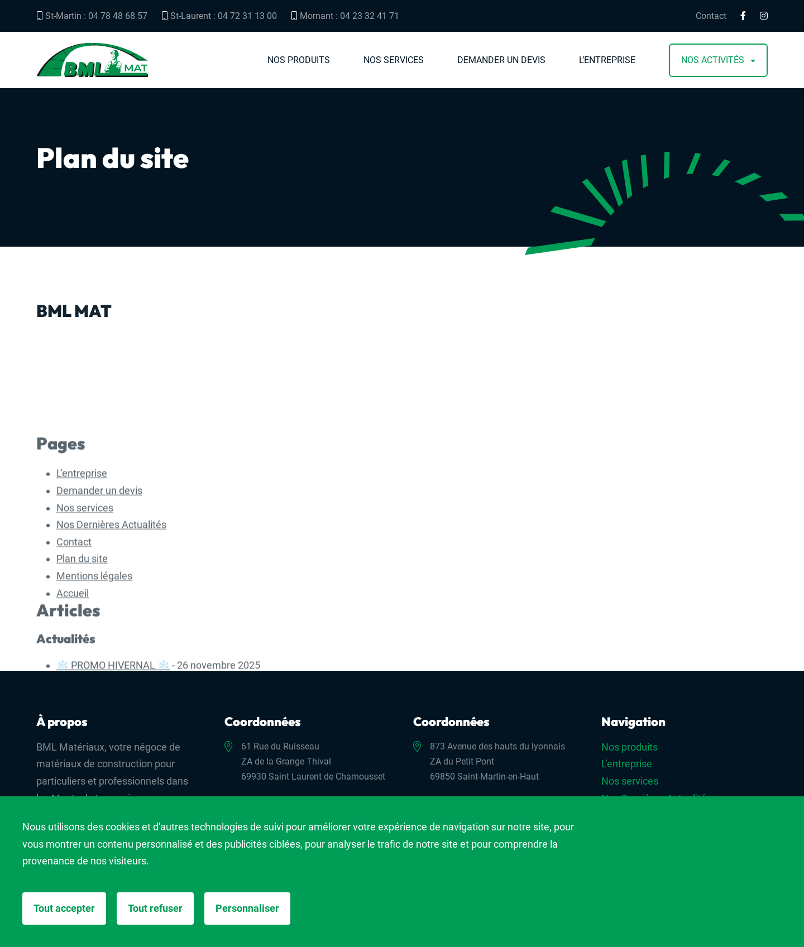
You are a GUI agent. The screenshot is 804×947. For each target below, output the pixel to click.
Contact (711, 16)
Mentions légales (94, 634)
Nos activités (712, 60)
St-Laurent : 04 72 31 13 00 (219, 16)
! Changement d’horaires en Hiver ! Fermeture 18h (167, 741)
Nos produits (298, 60)
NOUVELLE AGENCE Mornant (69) (131, 757)
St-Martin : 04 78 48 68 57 (91, 16)
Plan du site (82, 617)
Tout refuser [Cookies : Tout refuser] (155, 908)
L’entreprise (607, 60)
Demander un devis (501, 60)
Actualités (65, 697)
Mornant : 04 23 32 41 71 (345, 16)
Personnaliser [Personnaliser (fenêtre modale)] (247, 908)
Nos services (393, 60)
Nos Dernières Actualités (111, 583)
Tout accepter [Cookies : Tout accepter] (64, 908)
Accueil (72, 651)
